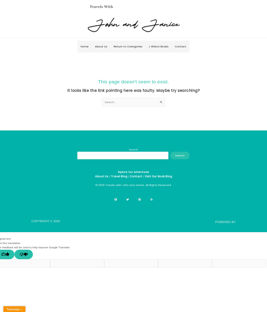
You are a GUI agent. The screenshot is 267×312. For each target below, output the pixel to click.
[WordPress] (151, 199)
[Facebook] (116, 199)
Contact (136, 176)
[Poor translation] (23, 254)
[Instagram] (139, 199)
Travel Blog (119, 176)
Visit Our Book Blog (158, 176)
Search (133, 149)
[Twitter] (127, 199)
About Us (101, 176)
